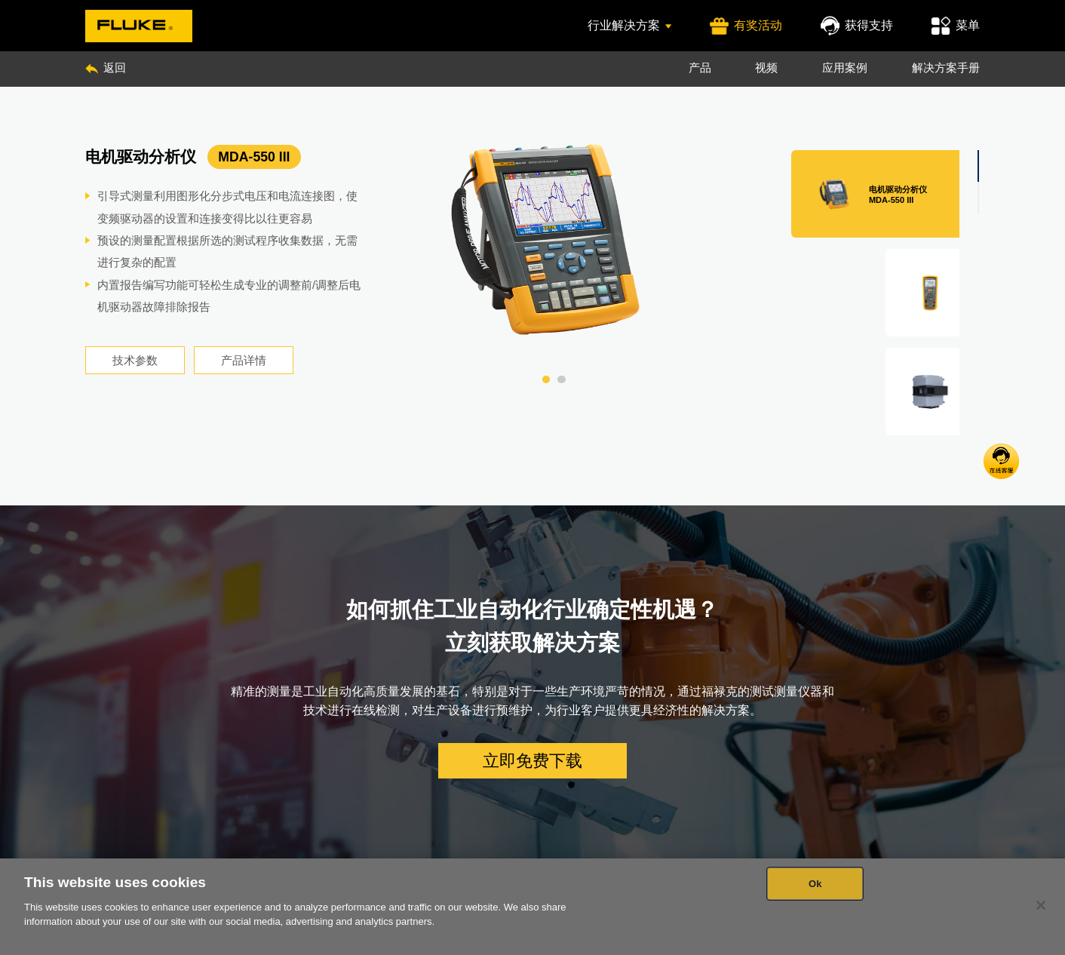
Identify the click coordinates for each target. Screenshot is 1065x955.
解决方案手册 (946, 68)
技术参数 (135, 361)
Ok (815, 883)
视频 (766, 68)
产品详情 (243, 361)
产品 (700, 68)
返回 (105, 68)
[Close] (1040, 905)
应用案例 (844, 68)
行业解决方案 (629, 25)
